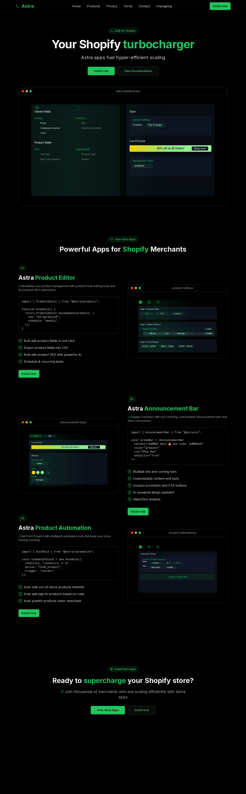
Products (93, 6)
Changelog (164, 6)
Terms (128, 6)
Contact (144, 6)
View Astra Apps (125, 239)
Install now (220, 6)
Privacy (111, 6)
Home (76, 6)
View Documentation (138, 71)
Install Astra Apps (125, 669)
